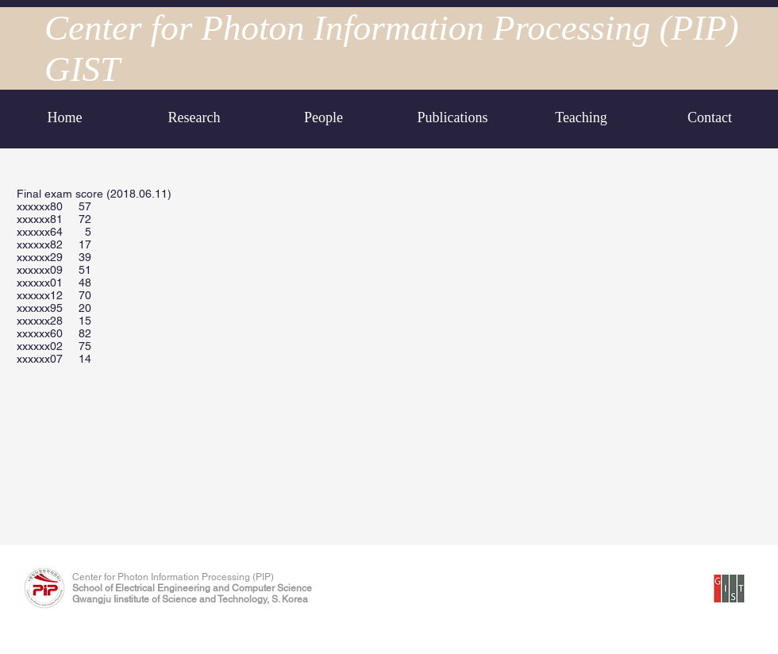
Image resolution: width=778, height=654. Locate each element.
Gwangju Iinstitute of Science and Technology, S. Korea (190, 599)
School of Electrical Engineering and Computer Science (192, 588)
